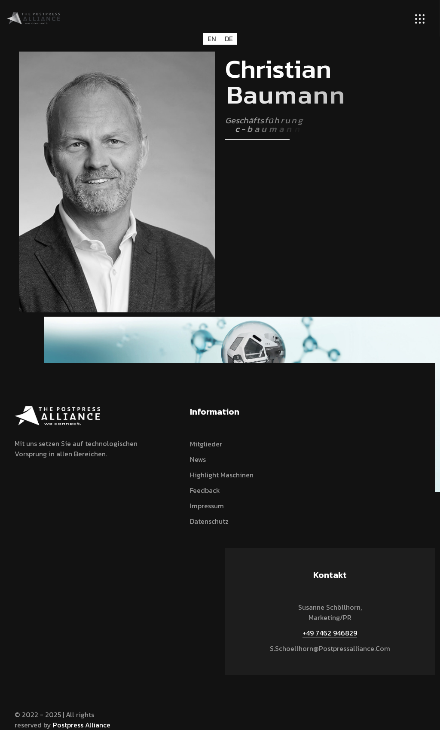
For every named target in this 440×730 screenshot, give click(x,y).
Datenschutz (209, 521)
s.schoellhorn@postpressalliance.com (330, 648)
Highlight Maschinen (222, 475)
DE (229, 39)
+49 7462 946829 (329, 633)
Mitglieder (206, 444)
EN (212, 39)
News (198, 459)
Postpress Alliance (81, 725)
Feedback (205, 490)
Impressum (207, 506)
